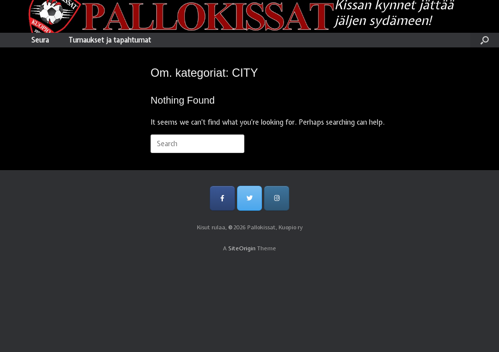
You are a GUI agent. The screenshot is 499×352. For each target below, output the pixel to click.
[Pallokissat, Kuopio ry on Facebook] (222, 198)
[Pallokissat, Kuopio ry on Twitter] (249, 198)
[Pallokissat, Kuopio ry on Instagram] (276, 198)
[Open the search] (484, 40)
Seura (40, 40)
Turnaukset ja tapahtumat (109, 40)
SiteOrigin (242, 248)
